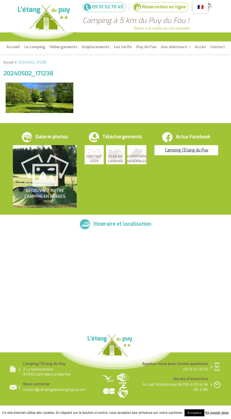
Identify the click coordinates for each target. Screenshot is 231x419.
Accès (200, 47)
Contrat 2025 (94, 158)
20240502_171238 (32, 62)
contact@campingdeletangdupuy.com (54, 389)
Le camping (34, 47)
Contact (217, 47)
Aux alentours (175, 47)
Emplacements (95, 47)
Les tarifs (123, 47)
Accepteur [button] (194, 413)
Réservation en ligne (160, 7)
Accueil (13, 47)
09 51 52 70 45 (103, 7)
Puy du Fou (146, 47)
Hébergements (63, 47)
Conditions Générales (136, 158)
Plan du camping (115, 158)
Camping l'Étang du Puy (186, 150)
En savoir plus (217, 412)
